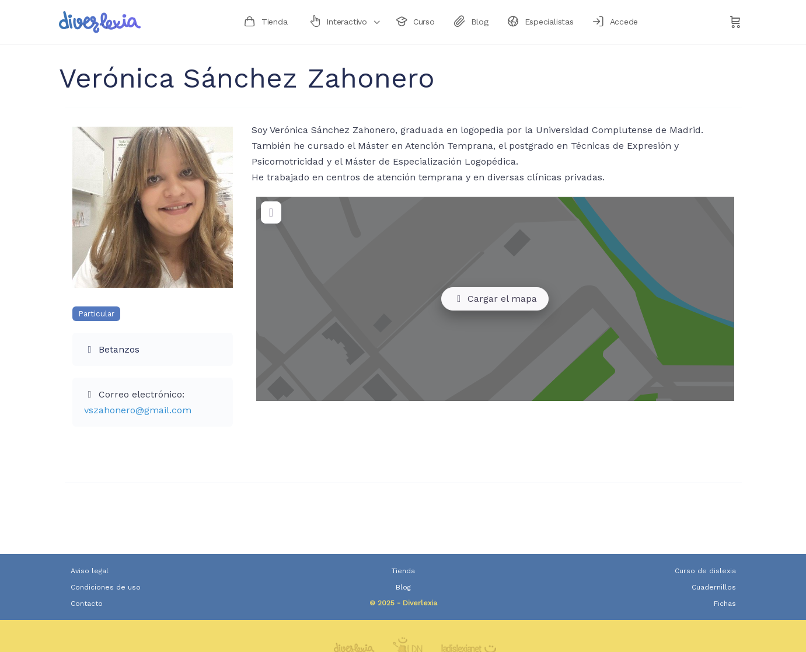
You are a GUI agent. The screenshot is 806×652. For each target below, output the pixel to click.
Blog (403, 587)
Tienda (403, 571)
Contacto (87, 603)
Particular (96, 313)
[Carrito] (735, 22)
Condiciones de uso (106, 587)
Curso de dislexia (705, 571)
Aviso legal (90, 571)
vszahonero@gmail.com (137, 410)
